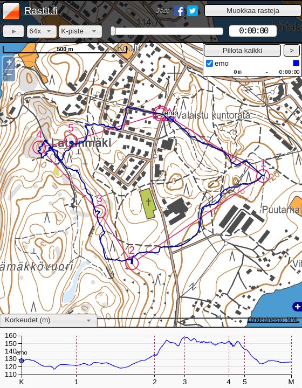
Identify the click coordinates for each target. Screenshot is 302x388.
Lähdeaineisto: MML (273, 319)
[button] (252, 10)
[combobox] (42, 31)
